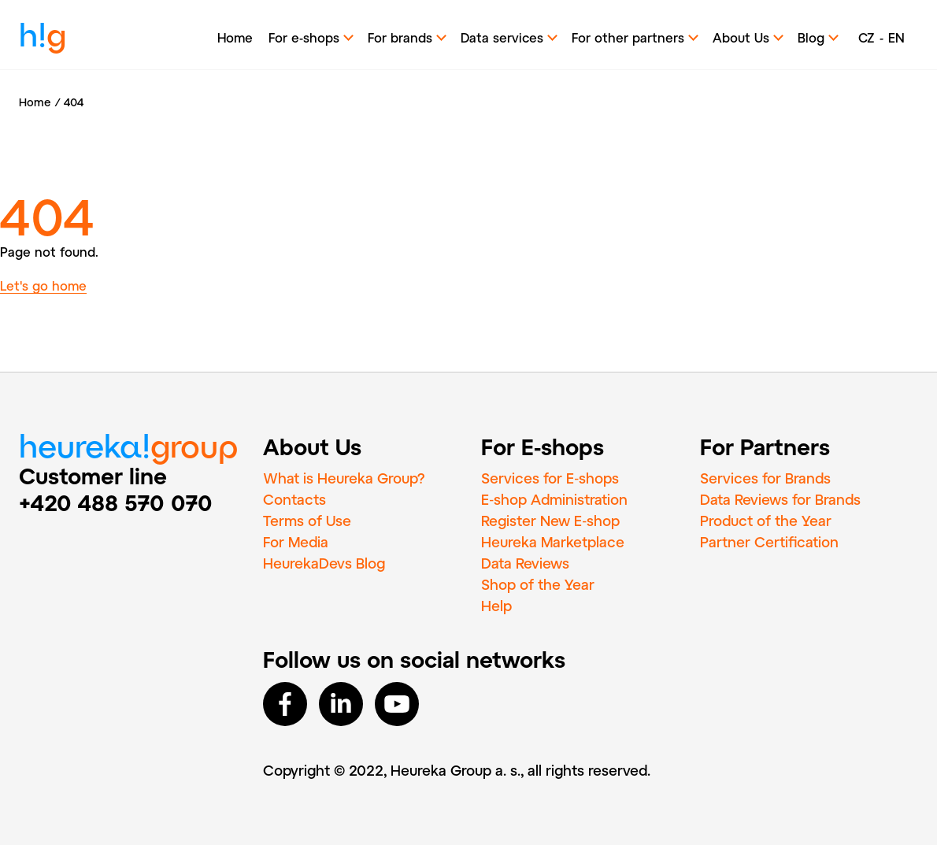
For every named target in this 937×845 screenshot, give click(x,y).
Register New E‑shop (550, 520)
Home (235, 37)
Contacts (294, 499)
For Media (295, 541)
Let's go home (43, 285)
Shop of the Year (537, 584)
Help (496, 605)
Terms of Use (307, 520)
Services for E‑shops (550, 478)
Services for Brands (765, 478)
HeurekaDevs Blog (324, 563)
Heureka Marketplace (552, 541)
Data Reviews (525, 563)
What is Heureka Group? (344, 478)
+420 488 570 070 (116, 502)
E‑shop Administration (554, 499)
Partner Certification (769, 541)
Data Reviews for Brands (780, 499)
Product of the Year (765, 520)
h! (42, 38)
